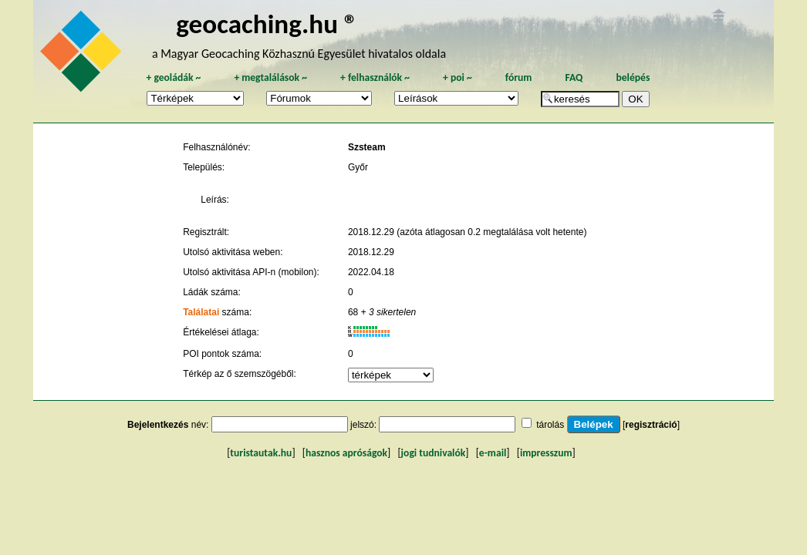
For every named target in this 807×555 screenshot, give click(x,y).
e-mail (492, 452)
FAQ (573, 77)
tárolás (550, 424)
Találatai (201, 312)
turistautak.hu (261, 452)
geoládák (173, 77)
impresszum (546, 452)
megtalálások (270, 77)
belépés (633, 77)
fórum (518, 77)
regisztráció (651, 424)
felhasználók (375, 77)
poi (457, 77)
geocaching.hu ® (267, 23)
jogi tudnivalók (433, 452)
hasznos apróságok (346, 452)
